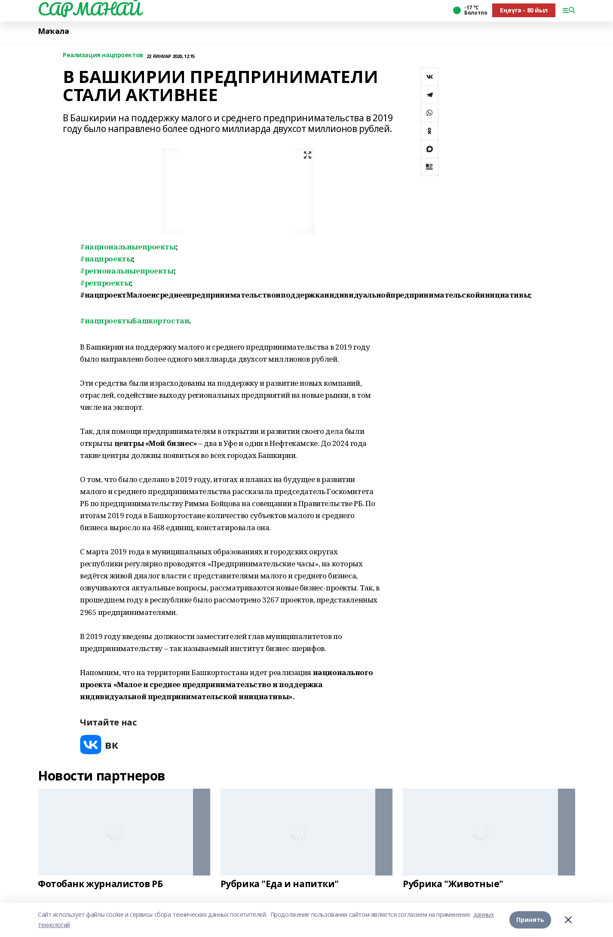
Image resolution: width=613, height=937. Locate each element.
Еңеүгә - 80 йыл (524, 10)
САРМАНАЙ (89, 9)
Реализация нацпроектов (103, 55)
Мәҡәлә (53, 31)
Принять (530, 919)
